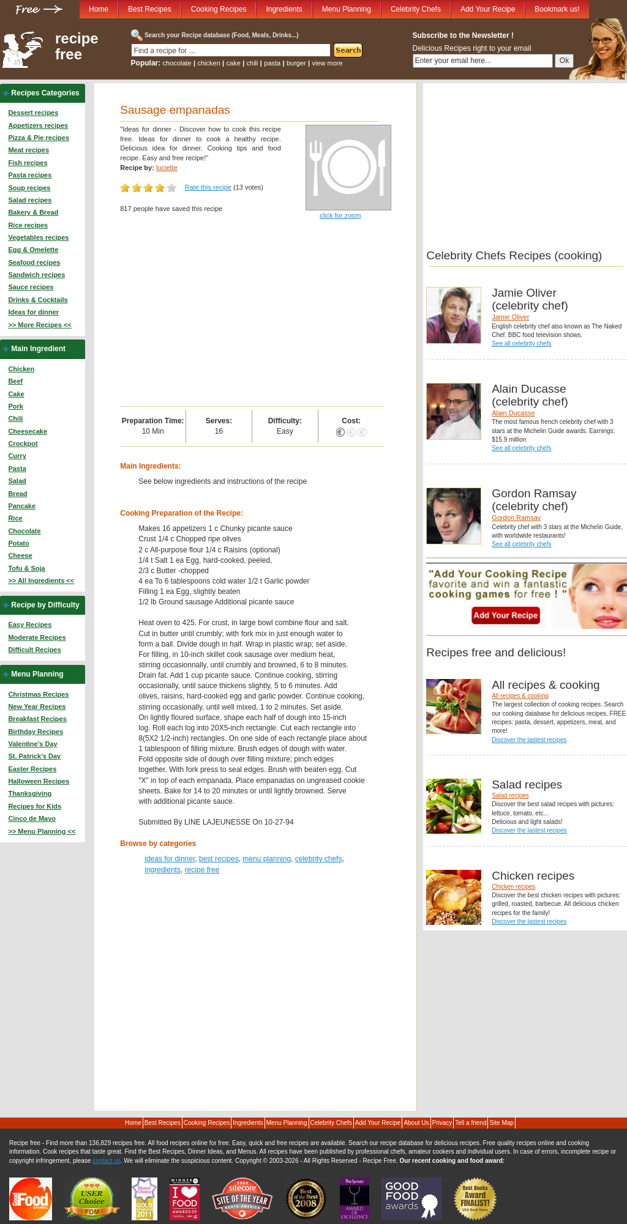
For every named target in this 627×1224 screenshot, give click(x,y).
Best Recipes (149, 9)
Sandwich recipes (36, 274)
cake (234, 63)
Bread (17, 493)
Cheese (20, 555)
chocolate (177, 63)
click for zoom (340, 215)
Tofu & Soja (26, 568)
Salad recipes (29, 200)
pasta (272, 63)
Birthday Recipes (35, 731)
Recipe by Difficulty (45, 605)
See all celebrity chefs (521, 343)
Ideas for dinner (33, 312)
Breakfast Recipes (37, 718)
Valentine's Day (32, 743)
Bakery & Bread (33, 212)
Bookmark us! (557, 9)
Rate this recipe (208, 187)
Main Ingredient (38, 348)
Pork (15, 406)
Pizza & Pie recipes (38, 137)
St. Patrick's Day (34, 756)
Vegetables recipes (38, 237)
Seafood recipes (34, 262)
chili (252, 63)
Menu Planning (346, 9)
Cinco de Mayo (32, 818)
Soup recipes (29, 187)
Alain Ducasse (513, 413)
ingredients (163, 870)
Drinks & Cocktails (37, 299)
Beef (15, 381)
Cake (16, 394)
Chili (15, 418)
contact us (106, 1160)
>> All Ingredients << (41, 580)
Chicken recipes (513, 886)
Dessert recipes (33, 112)
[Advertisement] (252, 314)
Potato (18, 543)
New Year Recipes (37, 706)
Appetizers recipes (38, 125)
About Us (416, 1122)
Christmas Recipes (38, 694)
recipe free (77, 46)
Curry (17, 455)
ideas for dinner (170, 859)
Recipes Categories (45, 93)
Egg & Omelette (33, 249)
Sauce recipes (30, 287)
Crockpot (22, 443)
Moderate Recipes (37, 637)
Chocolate (24, 531)
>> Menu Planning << (41, 831)
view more (327, 63)
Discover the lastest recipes (529, 739)
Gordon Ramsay (516, 517)
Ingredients (284, 9)
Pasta (17, 468)
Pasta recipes (29, 175)
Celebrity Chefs (416, 9)
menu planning (266, 859)
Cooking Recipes (219, 9)
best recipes (219, 859)
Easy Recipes (29, 624)
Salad (17, 480)
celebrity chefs (318, 859)
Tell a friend (470, 1122)
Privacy (442, 1122)
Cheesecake (27, 431)
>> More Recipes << (39, 324)
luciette (167, 167)
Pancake (22, 506)
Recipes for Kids (34, 806)
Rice (15, 518)
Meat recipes (28, 150)
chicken (208, 63)
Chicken (21, 369)
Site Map (501, 1122)
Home (98, 9)
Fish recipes (27, 162)
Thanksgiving (29, 793)
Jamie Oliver (510, 317)
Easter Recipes (32, 769)
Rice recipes (28, 225)
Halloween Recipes (38, 781)
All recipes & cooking (520, 695)
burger (296, 63)
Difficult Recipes (34, 649)
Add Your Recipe (487, 9)
